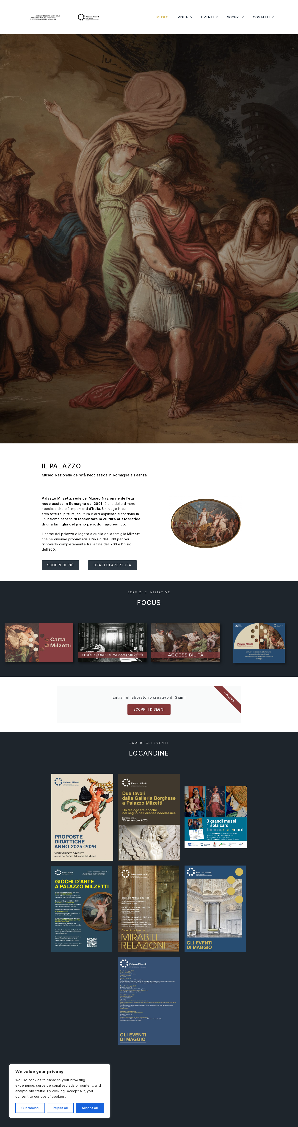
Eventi (209, 17)
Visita (185, 17)
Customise (30, 1108)
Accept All (90, 1108)
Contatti (263, 17)
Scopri (235, 17)
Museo (163, 17)
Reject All (60, 1108)
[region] (59, 1091)
